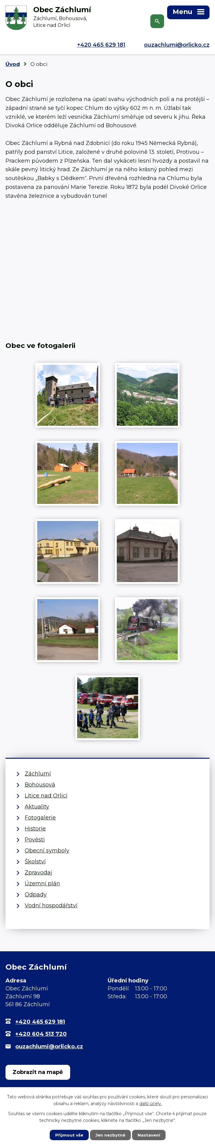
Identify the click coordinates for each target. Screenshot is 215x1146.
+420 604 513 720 (41, 1034)
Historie (35, 828)
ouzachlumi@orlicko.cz (177, 45)
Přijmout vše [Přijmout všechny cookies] (67, 1134)
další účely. (150, 1103)
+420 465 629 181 (101, 45)
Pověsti (35, 839)
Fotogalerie (40, 817)
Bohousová (40, 784)
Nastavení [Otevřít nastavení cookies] (150, 1134)
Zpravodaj (38, 872)
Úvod (12, 64)
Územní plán (42, 883)
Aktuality (37, 806)
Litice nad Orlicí (46, 795)
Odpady (36, 894)
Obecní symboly (47, 850)
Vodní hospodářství (51, 905)
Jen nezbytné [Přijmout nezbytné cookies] (110, 1134)
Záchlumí (38, 773)
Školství (35, 861)
